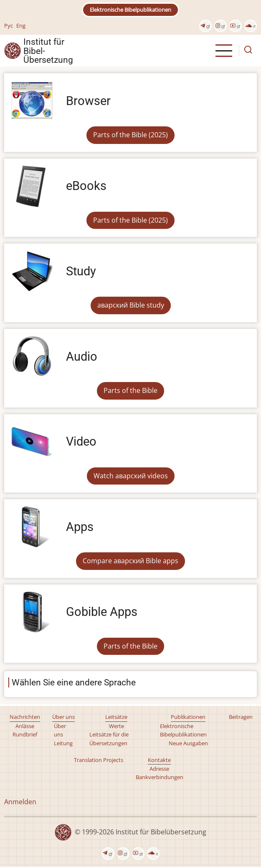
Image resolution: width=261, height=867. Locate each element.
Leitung (63, 743)
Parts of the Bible (130, 390)
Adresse (159, 768)
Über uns (63, 717)
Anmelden (20, 801)
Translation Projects (98, 760)
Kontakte (159, 760)
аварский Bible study (130, 305)
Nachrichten (25, 717)
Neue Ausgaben (188, 743)
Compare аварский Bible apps (130, 560)
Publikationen (188, 717)
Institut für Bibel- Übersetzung (48, 50)
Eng (20, 25)
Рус (8, 25)
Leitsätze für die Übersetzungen (109, 738)
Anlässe (24, 726)
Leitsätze (116, 717)
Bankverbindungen (159, 777)
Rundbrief (25, 734)
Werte (116, 726)
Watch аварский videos (131, 475)
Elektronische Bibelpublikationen (130, 9)
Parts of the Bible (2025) (130, 134)
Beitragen (241, 717)
